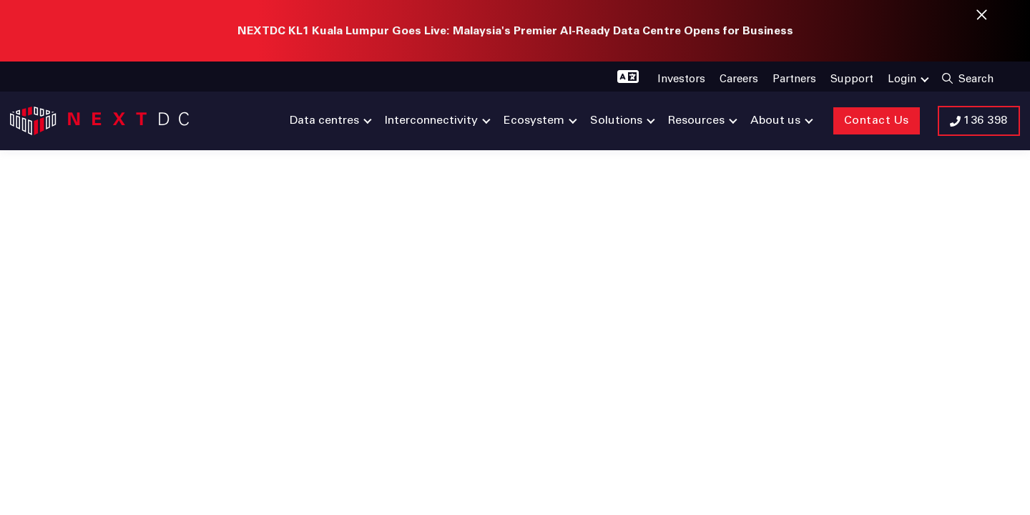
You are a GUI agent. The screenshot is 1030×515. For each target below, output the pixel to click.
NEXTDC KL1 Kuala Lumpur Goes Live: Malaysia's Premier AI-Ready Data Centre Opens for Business (515, 30)
